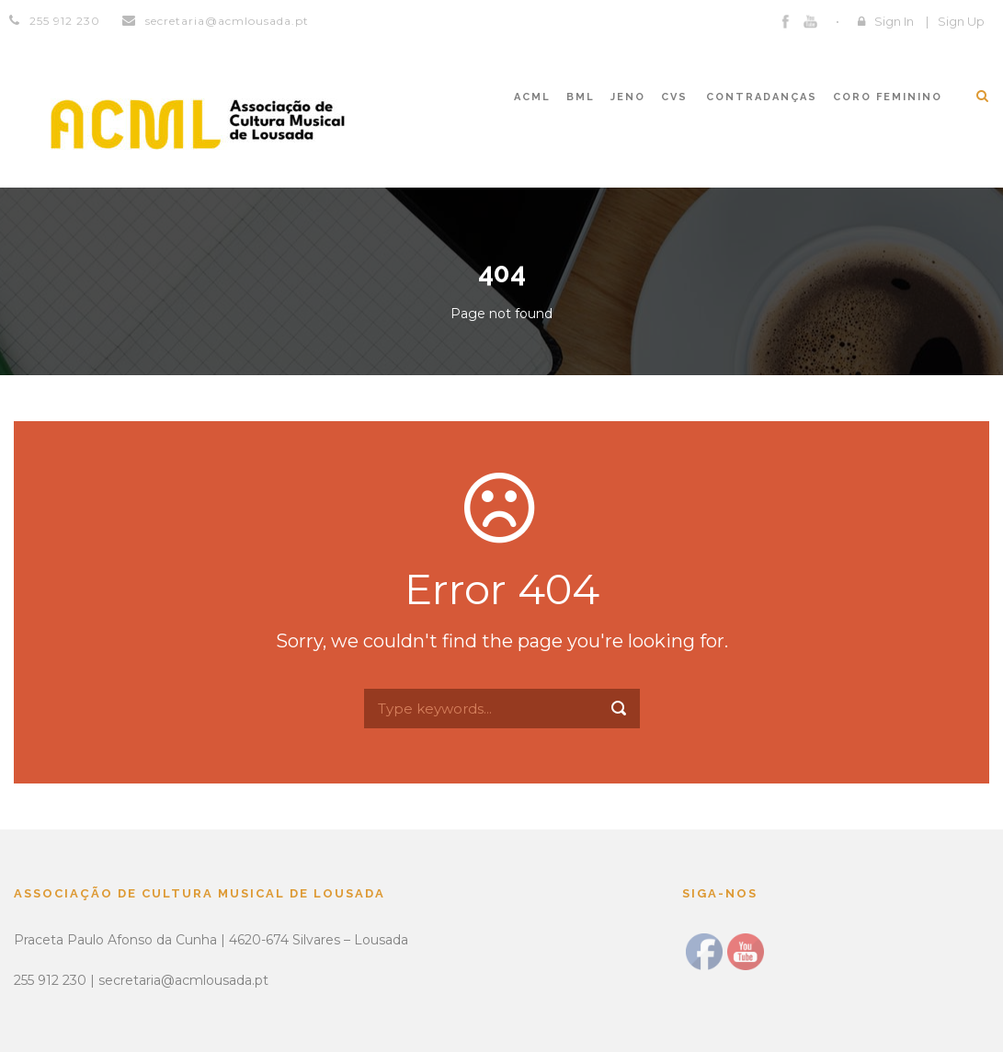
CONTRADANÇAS (761, 97)
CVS (674, 97)
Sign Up (961, 21)
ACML (532, 97)
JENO (627, 97)
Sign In (894, 21)
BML (580, 97)
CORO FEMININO (887, 97)
